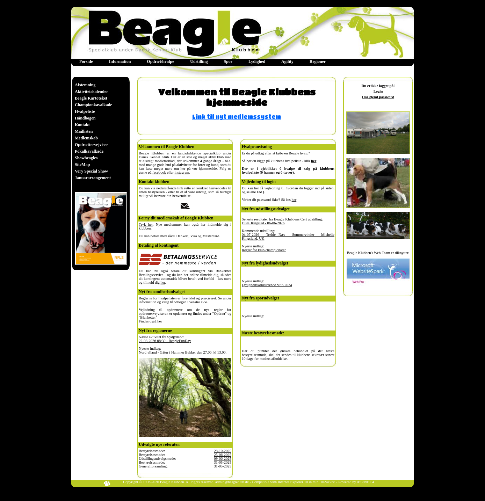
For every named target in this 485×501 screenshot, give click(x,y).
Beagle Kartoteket (91, 98)
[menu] (93, 131)
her (162, 282)
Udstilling (199, 61)
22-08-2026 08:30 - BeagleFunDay (165, 341)
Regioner (318, 61)
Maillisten (84, 131)
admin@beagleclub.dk (232, 482)
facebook (159, 172)
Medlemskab (86, 138)
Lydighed (256, 61)
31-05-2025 (222, 462)
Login (378, 91)
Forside (86, 61)
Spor (228, 61)
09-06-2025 (222, 458)
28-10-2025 (222, 451)
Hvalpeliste (85, 111)
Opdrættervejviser (91, 144)
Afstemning (85, 84)
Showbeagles (86, 157)
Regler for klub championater (264, 250)
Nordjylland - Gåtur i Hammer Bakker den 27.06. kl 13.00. (182, 352)
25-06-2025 (222, 455)
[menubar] (202, 61)
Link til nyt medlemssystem (236, 116)
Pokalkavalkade (89, 151)
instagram (181, 172)
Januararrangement (93, 177)
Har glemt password (378, 97)
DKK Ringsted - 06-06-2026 (263, 223)
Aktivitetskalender (91, 91)
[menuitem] (86, 61)
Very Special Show (91, 171)
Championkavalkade (93, 104)
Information (120, 61)
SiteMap (82, 164)
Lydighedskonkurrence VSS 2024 (267, 285)
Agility (287, 61)
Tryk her (146, 224)
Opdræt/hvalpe (160, 61)
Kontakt (82, 124)
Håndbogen (85, 118)
